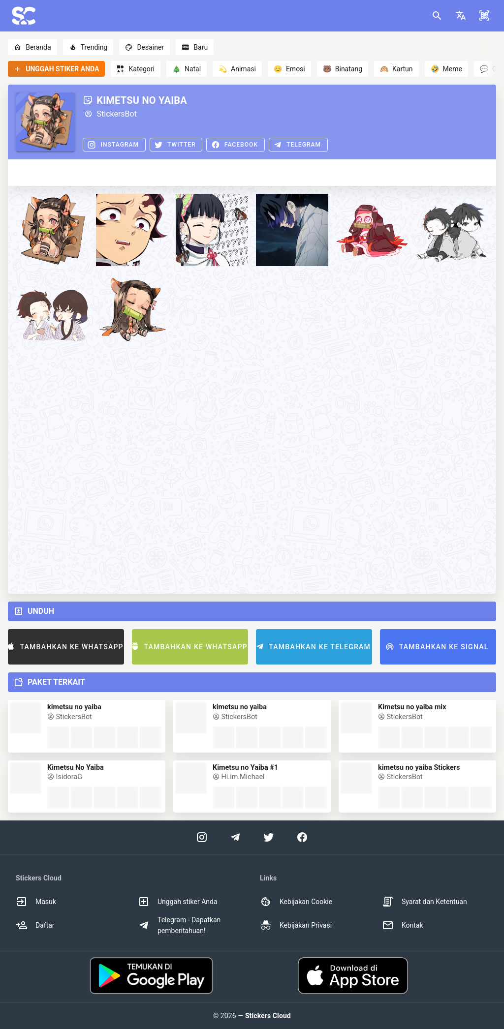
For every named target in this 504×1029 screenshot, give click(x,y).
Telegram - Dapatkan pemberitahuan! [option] (179, 925)
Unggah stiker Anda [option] (178, 902)
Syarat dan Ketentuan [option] (424, 902)
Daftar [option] (35, 925)
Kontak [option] (402, 925)
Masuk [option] (36, 902)
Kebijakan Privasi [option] (296, 925)
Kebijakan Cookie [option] (296, 902)
